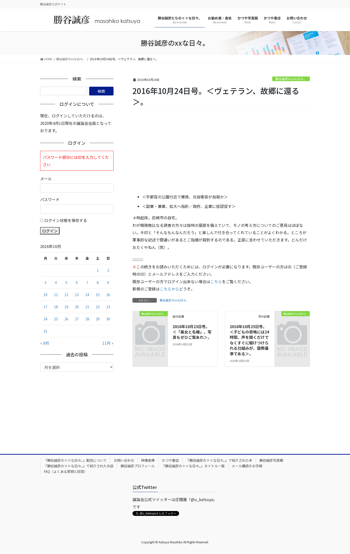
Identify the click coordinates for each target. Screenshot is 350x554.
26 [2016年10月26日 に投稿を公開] (66, 318)
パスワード (50, 199)
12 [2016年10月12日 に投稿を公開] (66, 294)
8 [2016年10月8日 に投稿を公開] (98, 282)
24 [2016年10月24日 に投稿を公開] (45, 318)
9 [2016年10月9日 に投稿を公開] (108, 282)
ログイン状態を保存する (65, 220)
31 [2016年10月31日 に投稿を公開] (45, 331)
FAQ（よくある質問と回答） (66, 471)
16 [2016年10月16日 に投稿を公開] (108, 294)
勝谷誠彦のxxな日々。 (291, 79)
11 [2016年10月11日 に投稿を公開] (56, 294)
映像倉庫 (148, 460)
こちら (216, 281)
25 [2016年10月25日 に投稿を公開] (56, 318)
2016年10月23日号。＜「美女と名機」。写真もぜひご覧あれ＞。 (192, 332)
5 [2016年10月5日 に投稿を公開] (66, 282)
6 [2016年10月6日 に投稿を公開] (77, 282)
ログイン (50, 231)
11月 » (108, 343)
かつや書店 (170, 460)
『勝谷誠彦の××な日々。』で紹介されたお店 (79, 465)
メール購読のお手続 (247, 465)
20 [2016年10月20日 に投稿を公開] (77, 306)
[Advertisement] (221, 152)
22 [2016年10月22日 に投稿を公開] (98, 306)
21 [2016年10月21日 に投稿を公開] (87, 306)
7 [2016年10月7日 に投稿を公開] (87, 282)
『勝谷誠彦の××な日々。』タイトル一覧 (193, 465)
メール (46, 178)
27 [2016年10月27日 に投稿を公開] (77, 318)
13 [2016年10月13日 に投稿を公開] (77, 294)
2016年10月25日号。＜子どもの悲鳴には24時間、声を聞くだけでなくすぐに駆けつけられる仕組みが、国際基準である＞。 (249, 340)
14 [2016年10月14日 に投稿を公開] (87, 294)
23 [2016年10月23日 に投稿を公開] (108, 306)
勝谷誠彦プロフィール (138, 465)
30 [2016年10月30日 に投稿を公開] (108, 318)
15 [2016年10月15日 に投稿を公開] (98, 294)
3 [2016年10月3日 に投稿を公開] (45, 282)
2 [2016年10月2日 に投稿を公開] (108, 270)
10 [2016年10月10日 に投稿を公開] (45, 294)
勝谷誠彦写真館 (271, 460)
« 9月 (44, 343)
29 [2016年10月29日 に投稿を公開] (98, 318)
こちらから (169, 289)
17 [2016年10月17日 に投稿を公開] (45, 306)
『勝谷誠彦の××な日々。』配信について (75, 460)
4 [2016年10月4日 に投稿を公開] (56, 282)
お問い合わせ (124, 460)
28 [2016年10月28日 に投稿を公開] (87, 318)
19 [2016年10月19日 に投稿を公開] (66, 306)
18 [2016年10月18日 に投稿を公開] (56, 306)
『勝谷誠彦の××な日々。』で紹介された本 (219, 460)
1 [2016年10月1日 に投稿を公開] (98, 270)
